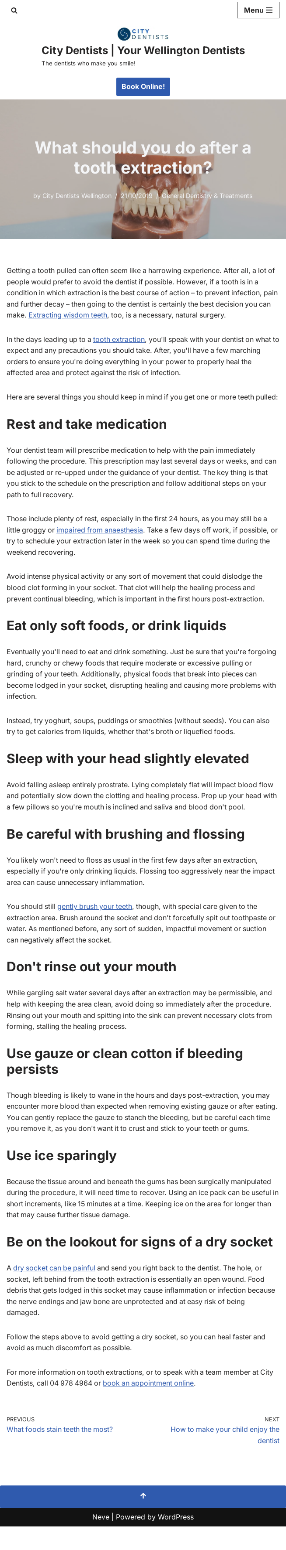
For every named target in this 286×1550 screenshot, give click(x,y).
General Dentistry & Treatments (208, 195)
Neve (100, 1540)
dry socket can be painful (56, 1291)
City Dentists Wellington (76, 195)
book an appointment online (151, 1406)
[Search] (14, 10)
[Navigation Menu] (258, 10)
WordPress (176, 1540)
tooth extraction (122, 339)
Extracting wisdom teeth (82, 315)
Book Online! (143, 86)
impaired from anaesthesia (101, 541)
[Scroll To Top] (143, 1520)
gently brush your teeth (97, 918)
